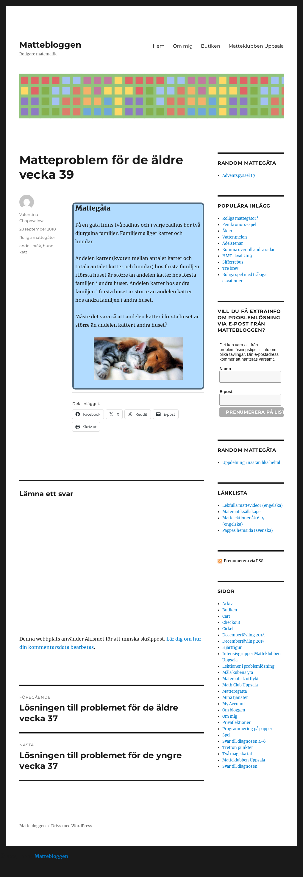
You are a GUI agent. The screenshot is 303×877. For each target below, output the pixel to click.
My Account (233, 703)
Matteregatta (234, 691)
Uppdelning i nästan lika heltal (251, 462)
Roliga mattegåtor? (240, 218)
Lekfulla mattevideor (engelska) (252, 505)
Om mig (183, 46)
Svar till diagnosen (239, 766)
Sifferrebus (232, 262)
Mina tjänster (235, 697)
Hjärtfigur (232, 647)
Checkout (231, 622)
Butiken (210, 46)
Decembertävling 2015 (243, 641)
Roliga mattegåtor (37, 237)
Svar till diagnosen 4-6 (244, 741)
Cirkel (227, 628)
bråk (36, 245)
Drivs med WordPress (71, 825)
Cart (226, 616)
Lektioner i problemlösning (248, 666)
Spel (226, 735)
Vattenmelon (234, 237)
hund (48, 245)
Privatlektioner (236, 722)
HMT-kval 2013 (237, 255)
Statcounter (14, 873)
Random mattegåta (247, 450)
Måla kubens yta (237, 672)
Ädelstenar (232, 243)
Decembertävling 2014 (243, 635)
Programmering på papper (247, 728)
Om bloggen (233, 710)
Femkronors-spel (239, 224)
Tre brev (230, 268)
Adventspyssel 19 (238, 175)
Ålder (227, 230)
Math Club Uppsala (240, 685)
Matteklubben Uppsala (256, 46)
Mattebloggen (50, 45)
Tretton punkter (237, 747)
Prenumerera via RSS (243, 560)
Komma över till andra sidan (249, 249)
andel (25, 245)
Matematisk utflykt (240, 678)
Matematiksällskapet (242, 511)
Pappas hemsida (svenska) (247, 530)
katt (23, 252)
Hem (159, 46)
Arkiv (227, 603)
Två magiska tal (237, 753)
